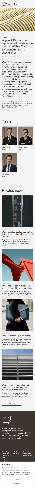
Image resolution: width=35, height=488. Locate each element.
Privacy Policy (27, 455)
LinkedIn (15, 452)
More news (11, 403)
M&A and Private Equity (9, 56)
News (3, 457)
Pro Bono (4, 461)
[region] (17, 475)
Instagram (16, 454)
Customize (17, 484)
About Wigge (6, 452)
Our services (5, 454)
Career (4, 459)
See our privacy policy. (22, 474)
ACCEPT (17, 479)
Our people (5, 455)
